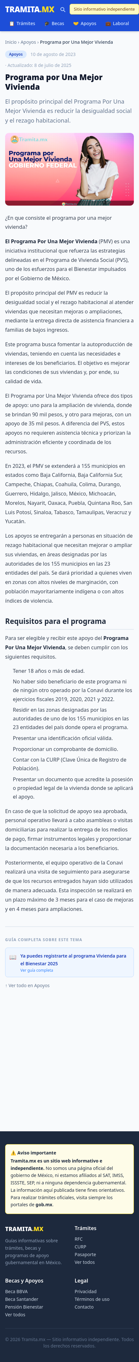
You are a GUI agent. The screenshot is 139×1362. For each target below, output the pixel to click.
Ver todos (85, 1262)
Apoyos (84, 23)
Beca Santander (21, 1299)
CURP (80, 1247)
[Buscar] (62, 9)
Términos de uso (92, 1299)
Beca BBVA (16, 1291)
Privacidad (86, 1291)
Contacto (84, 1307)
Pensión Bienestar (24, 1307)
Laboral (117, 23)
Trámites (22, 23)
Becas (54, 23)
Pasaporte (85, 1254)
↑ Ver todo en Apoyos (27, 985)
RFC (79, 1239)
